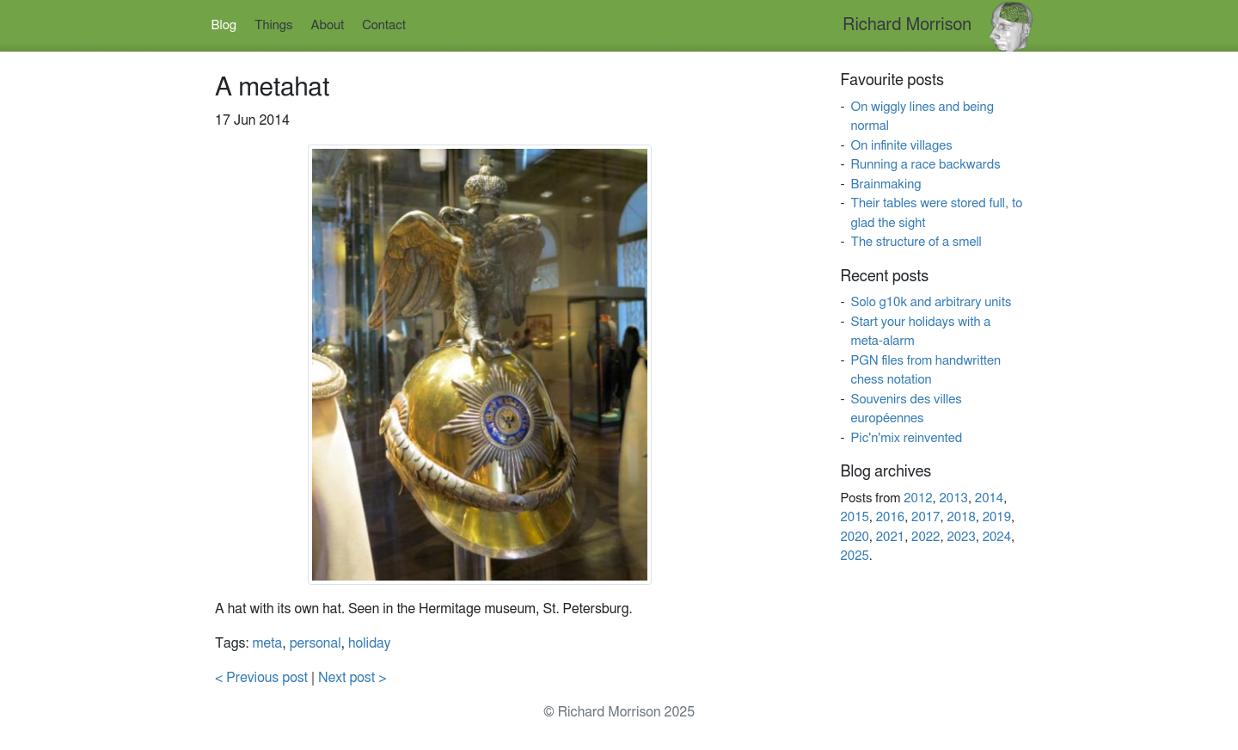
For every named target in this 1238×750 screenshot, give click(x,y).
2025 (854, 556)
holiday (369, 643)
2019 (997, 517)
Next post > (352, 678)
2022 (925, 537)
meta (268, 643)
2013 (954, 498)
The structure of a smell (915, 242)
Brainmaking (885, 184)
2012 (918, 498)
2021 (890, 537)
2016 (890, 517)
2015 (854, 517)
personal (315, 643)
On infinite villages (901, 145)
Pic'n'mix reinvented (906, 438)
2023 (961, 537)
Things (273, 25)
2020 (854, 537)
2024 (997, 537)
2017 (925, 517)
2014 (989, 498)
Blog (223, 25)
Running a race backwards (925, 164)
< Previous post (261, 678)
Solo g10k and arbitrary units (930, 302)
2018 (961, 517)
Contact (384, 25)
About (328, 25)
